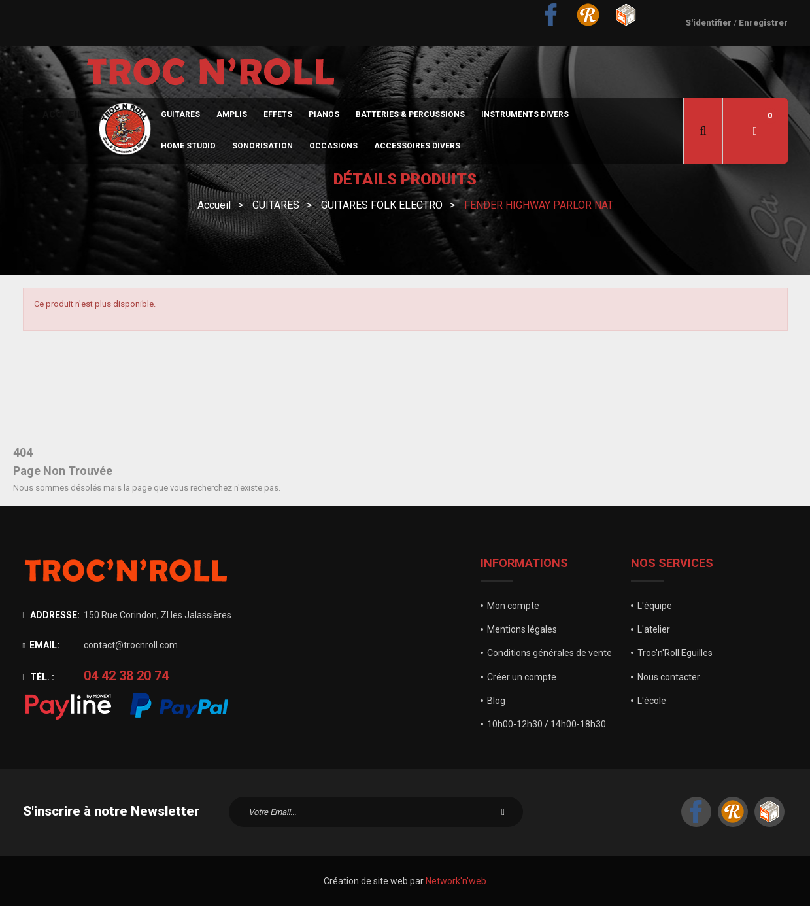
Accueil (62, 114)
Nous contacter (668, 677)
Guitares (180, 114)
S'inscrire (503, 812)
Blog (496, 700)
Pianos (324, 114)
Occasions (333, 145)
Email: (41, 645)
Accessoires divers (417, 145)
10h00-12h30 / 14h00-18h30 (546, 724)
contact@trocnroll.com (131, 645)
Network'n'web (456, 881)
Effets (277, 114)
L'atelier (653, 629)
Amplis (231, 114)
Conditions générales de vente (549, 653)
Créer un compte (521, 677)
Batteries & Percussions (410, 114)
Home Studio (188, 145)
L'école (651, 700)
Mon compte (513, 606)
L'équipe (654, 606)
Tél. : (38, 677)
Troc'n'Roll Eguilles (675, 653)
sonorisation (262, 145)
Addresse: (51, 615)
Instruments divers (525, 114)
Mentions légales (522, 629)
